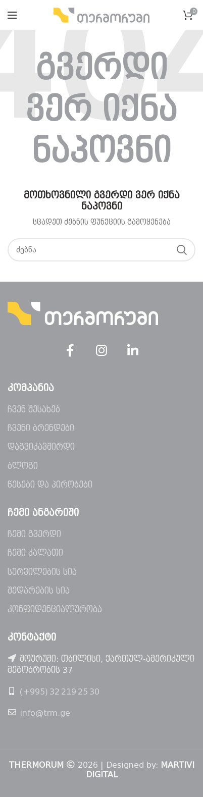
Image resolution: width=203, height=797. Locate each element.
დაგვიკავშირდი (41, 447)
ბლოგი (23, 466)
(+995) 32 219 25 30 (59, 692)
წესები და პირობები (50, 485)
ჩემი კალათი (35, 553)
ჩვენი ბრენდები (41, 428)
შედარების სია (39, 591)
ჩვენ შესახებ (34, 409)
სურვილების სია (42, 572)
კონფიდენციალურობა (55, 609)
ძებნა (181, 249)
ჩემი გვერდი (34, 534)
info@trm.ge (45, 713)
